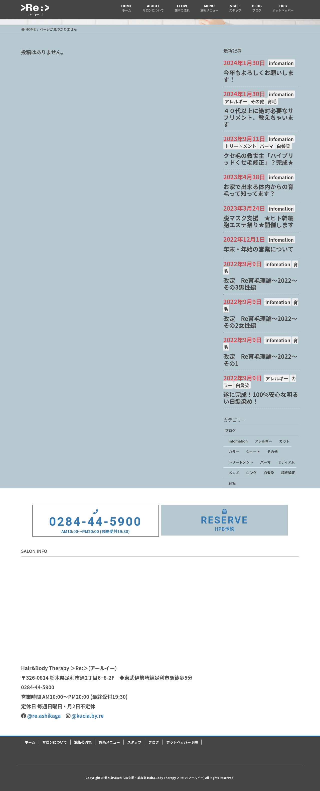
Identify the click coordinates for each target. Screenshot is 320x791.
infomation (281, 63)
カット (284, 441)
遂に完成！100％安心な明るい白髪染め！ (260, 397)
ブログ (230, 430)
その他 (257, 101)
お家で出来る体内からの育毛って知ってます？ (258, 190)
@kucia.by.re (87, 715)
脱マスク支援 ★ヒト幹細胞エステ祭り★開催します (258, 221)
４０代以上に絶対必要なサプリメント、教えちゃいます (258, 117)
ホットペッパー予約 (182, 742)
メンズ (234, 472)
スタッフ (134, 742)
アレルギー (236, 101)
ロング (251, 472)
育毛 (272, 101)
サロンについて (55, 742)
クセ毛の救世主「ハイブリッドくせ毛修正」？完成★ (258, 158)
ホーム (30, 742)
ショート (253, 451)
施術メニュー (109, 742)
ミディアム (286, 462)
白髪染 (283, 146)
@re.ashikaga (44, 715)
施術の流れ (83, 742)
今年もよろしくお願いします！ (258, 75)
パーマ (266, 146)
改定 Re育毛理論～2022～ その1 (263, 359)
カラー (234, 451)
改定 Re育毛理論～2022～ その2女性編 (263, 321)
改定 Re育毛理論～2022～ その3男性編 (263, 283)
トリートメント (240, 146)
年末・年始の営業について (258, 249)
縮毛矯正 (288, 472)
